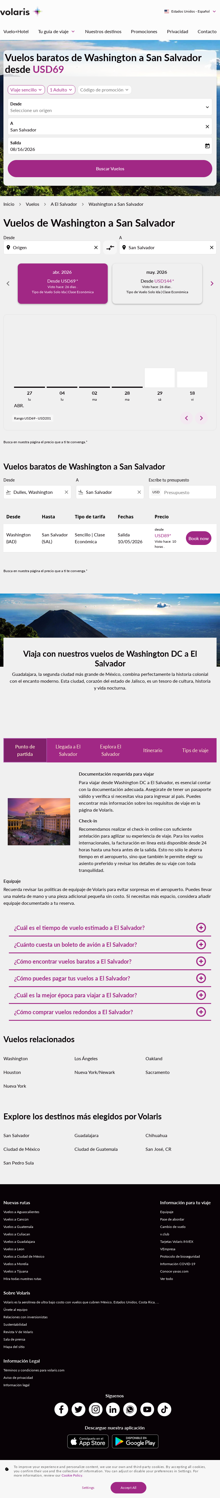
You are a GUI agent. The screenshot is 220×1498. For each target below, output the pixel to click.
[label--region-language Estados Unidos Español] (190, 11)
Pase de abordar (172, 1219)
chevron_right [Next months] (212, 283)
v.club (164, 1234)
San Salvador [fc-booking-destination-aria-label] (23, 129)
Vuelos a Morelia (15, 1264)
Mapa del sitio (14, 1347)
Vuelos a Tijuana (15, 1271)
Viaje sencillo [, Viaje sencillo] (23, 89)
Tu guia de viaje (58, 31)
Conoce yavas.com (174, 1271)
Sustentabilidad (15, 1324)
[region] (110, 1479)
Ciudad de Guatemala (96, 1149)
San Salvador (16, 1135)
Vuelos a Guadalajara (19, 1241)
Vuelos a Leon (13, 1249)
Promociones (144, 31)
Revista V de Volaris (18, 1332)
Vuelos (32, 204)
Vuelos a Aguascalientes (21, 1212)
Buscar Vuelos (110, 168)
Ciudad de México (21, 1149)
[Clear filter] (66, 492)
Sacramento (158, 1072)
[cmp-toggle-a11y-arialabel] (110, 247)
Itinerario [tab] (152, 750)
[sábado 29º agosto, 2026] (159, 378)
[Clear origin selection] (97, 247)
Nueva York (14, 1085)
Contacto (207, 31)
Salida (15, 142)
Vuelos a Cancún (16, 1219)
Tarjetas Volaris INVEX (176, 1241)
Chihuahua (156, 1135)
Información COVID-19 (177, 1264)
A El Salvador (64, 204)
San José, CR (158, 1149)
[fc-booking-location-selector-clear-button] (208, 126)
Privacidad (177, 31)
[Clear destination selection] (212, 247)
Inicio (8, 204)
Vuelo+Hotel (16, 31)
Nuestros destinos (103, 31)
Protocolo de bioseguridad (180, 1256)
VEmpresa (167, 1249)
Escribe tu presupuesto (169, 480)
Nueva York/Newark (94, 1072)
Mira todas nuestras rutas (22, 1279)
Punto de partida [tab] (25, 750)
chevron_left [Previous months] (8, 283)
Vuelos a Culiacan (16, 1234)
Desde (15, 103)
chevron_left (186, 418)
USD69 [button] (48, 69)
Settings (88, 1487)
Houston (12, 1072)
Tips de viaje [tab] (195, 750)
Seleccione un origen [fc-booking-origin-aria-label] (31, 110)
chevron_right (201, 418)
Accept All (128, 1487)
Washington (15, 1058)
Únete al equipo (15, 1309)
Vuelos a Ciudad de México (23, 1256)
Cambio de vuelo (173, 1227)
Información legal (16, 1385)
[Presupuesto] (187, 492)
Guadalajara (86, 1135)
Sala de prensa (14, 1339)
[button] (61, 89)
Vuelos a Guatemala (18, 1227)
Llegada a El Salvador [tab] (68, 750)
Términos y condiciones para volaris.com (33, 1370)
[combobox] (53, 247)
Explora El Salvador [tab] (110, 750)
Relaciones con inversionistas (25, 1317)
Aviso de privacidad (18, 1377)
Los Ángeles (86, 1058)
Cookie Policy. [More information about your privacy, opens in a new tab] (72, 1475)
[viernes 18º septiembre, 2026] (192, 379)
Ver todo (166, 1279)
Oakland (154, 1058)
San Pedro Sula (18, 1162)
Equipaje (166, 1212)
